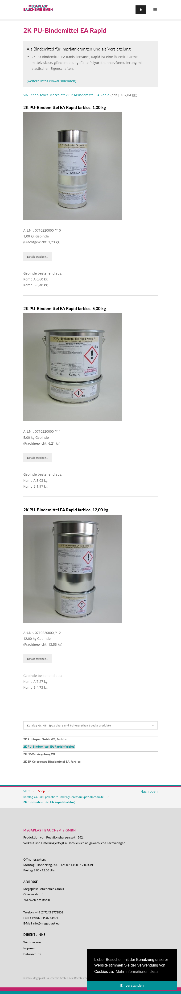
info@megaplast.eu (46, 923)
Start (26, 791)
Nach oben (149, 791)
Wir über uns (32, 942)
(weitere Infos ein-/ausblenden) (51, 81)
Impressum (31, 948)
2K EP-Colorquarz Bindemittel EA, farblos (52, 762)
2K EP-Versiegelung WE (39, 754)
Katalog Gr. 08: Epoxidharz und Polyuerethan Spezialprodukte (63, 797)
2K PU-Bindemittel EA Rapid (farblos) (49, 747)
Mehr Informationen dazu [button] (137, 972)
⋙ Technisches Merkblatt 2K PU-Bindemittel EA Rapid (66, 95)
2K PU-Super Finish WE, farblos (45, 739)
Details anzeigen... (37, 256)
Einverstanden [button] (132, 985)
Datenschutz (32, 954)
